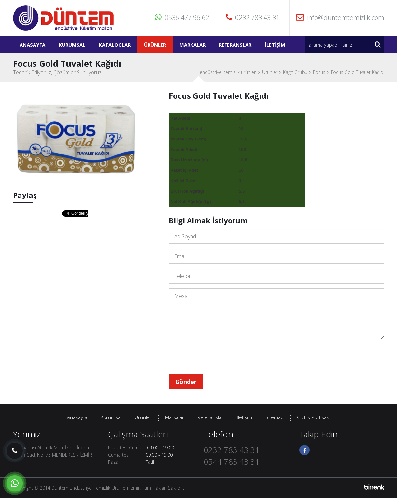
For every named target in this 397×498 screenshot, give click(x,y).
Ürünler (155, 44)
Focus (319, 72)
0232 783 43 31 (252, 17)
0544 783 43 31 (232, 461)
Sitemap (274, 417)
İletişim (275, 44)
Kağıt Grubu (295, 72)
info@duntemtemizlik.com (340, 17)
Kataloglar (115, 44)
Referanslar (235, 44)
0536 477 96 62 (182, 17)
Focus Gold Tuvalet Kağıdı (357, 72)
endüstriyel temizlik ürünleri (228, 72)
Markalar (192, 44)
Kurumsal (72, 44)
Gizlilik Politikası (313, 417)
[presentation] (218, 357)
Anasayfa (32, 44)
